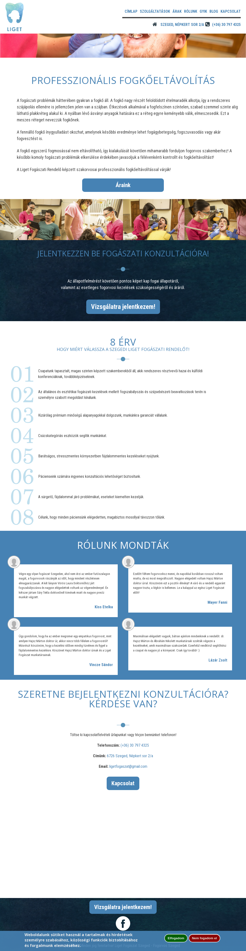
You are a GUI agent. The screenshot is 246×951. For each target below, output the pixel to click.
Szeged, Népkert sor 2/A (182, 24)
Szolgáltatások (155, 11)
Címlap (131, 11)
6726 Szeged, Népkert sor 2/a (130, 756)
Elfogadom (176, 938)
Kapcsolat (231, 11)
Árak (177, 11)
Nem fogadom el (204, 938)
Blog (213, 11)
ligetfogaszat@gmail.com (128, 766)
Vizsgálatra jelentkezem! (123, 307)
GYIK (203, 11)
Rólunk (190, 11)
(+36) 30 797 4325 (226, 24)
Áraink (123, 185)
